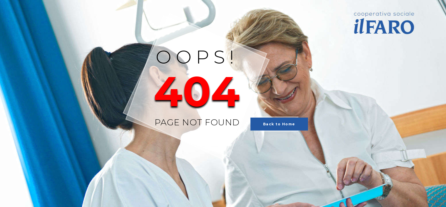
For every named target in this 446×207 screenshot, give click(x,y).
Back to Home (279, 124)
